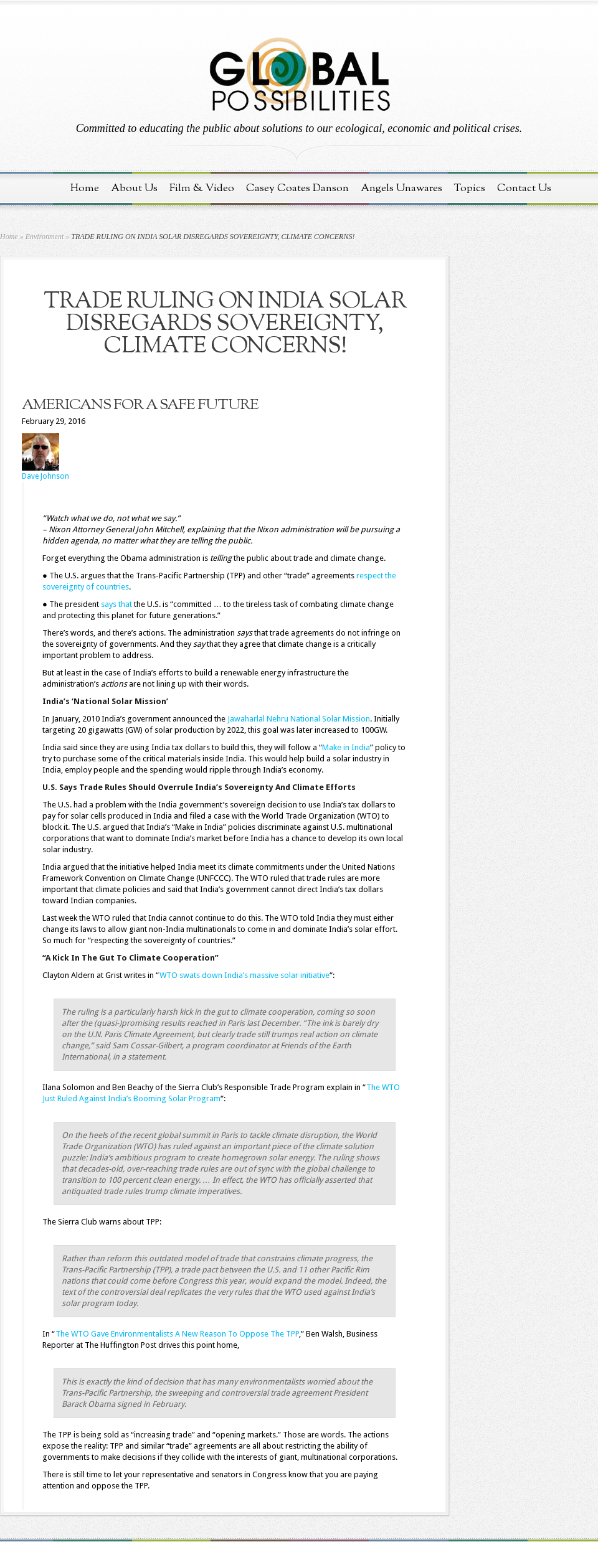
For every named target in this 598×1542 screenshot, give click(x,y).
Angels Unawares (401, 188)
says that (116, 604)
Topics (469, 188)
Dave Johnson (45, 476)
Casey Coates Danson (297, 188)
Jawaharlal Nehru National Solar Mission (298, 718)
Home (84, 188)
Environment (45, 236)
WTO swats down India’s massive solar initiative (244, 975)
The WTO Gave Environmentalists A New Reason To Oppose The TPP (177, 1333)
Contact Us (524, 188)
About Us (134, 188)
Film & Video (201, 188)
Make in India (346, 747)
